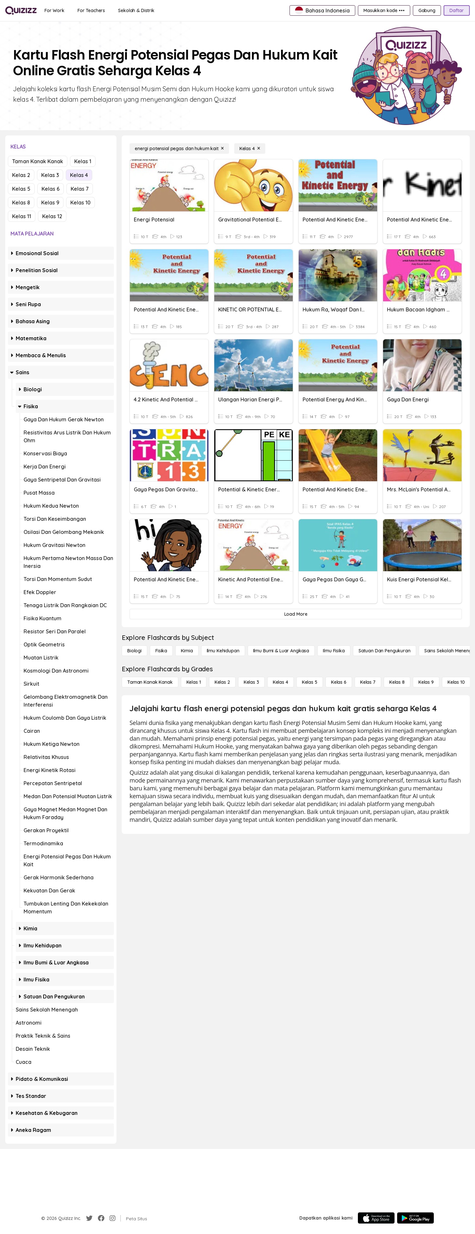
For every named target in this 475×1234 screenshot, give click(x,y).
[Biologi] (134, 650)
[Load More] (296, 614)
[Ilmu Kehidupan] (223, 650)
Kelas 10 (80, 202)
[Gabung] (427, 10)
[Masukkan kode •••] (384, 10)
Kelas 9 (50, 202)
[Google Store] (415, 1218)
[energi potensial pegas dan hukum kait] (179, 148)
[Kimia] (186, 650)
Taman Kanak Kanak (37, 161)
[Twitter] (89, 1218)
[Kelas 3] (251, 682)
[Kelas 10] (456, 682)
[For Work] (54, 10)
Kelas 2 (21, 175)
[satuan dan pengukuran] (384, 650)
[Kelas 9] (426, 682)
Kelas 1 (82, 161)
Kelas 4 (79, 175)
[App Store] (376, 1218)
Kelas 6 (51, 188)
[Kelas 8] (397, 682)
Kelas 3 (50, 175)
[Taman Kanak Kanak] (150, 682)
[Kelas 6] (338, 682)
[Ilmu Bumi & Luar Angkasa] (281, 650)
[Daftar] (457, 10)
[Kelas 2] (222, 682)
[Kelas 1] (193, 682)
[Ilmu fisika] (333, 650)
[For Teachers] (91, 10)
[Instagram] (112, 1218)
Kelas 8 (21, 202)
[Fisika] (161, 650)
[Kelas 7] (368, 682)
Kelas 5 (21, 188)
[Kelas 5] (309, 682)
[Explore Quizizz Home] (21, 10)
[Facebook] (101, 1218)
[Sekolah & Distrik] (136, 10)
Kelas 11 (21, 216)
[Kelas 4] (249, 148)
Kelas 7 (80, 188)
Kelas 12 (52, 216)
